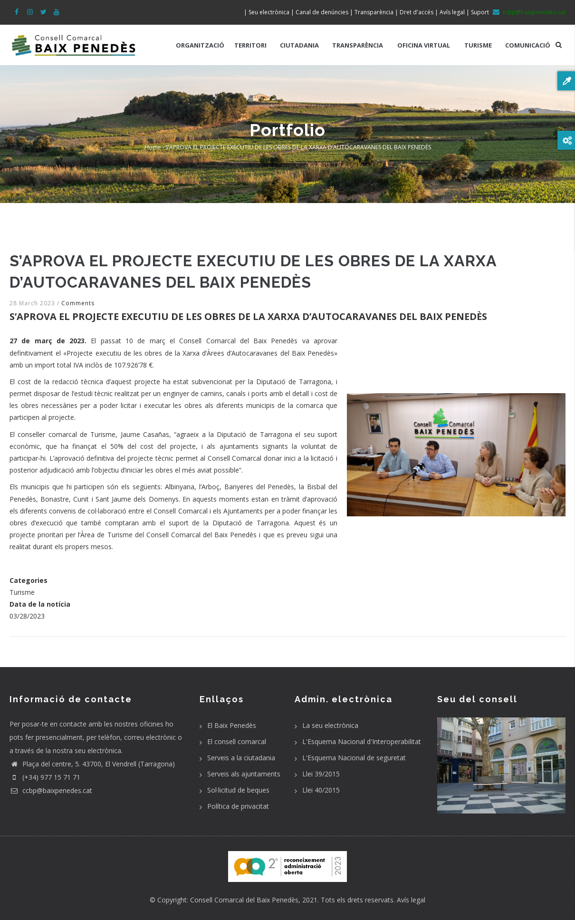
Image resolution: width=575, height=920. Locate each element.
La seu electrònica (330, 725)
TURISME (478, 45)
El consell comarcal (236, 741)
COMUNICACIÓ (527, 45)
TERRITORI (250, 45)
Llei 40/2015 (321, 789)
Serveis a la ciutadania (241, 757)
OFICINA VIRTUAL (423, 45)
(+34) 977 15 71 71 (45, 777)
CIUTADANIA (299, 45)
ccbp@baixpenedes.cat (51, 790)
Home (152, 147)
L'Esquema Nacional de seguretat (354, 757)
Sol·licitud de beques (238, 789)
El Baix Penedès (231, 725)
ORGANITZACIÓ (200, 45)
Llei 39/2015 (321, 773)
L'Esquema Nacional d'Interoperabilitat (361, 741)
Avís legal (411, 899)
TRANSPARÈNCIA (357, 45)
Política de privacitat (238, 806)
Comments (78, 303)
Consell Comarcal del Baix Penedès (244, 899)
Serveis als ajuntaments (243, 773)
